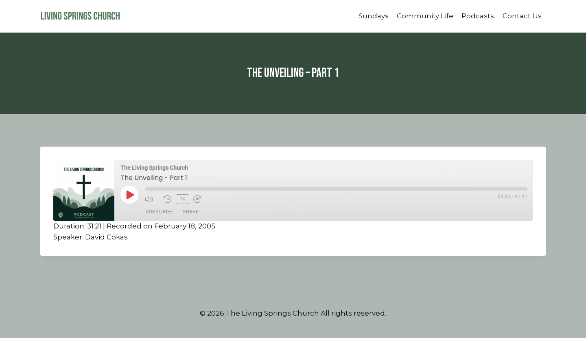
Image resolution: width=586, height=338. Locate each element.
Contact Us (522, 16)
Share (190, 211)
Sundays (374, 16)
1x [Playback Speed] (182, 199)
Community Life (425, 16)
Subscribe (159, 211)
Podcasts (477, 16)
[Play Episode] (129, 195)
